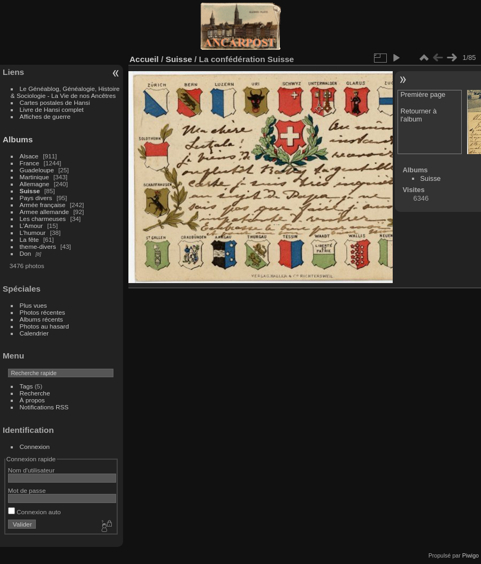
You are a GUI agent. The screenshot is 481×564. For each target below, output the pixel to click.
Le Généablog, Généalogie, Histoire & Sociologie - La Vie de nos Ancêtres (65, 92)
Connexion (35, 446)
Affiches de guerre (45, 116)
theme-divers (38, 246)
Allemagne (35, 183)
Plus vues (33, 305)
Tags (26, 386)
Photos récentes (42, 312)
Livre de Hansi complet (52, 109)
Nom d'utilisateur (31, 470)
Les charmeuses (43, 218)
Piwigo (470, 555)
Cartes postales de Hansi (55, 102)
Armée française (43, 204)
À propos (32, 400)
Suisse (30, 190)
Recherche (35, 393)
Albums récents (41, 319)
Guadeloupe (37, 169)
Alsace (29, 156)
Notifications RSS (44, 406)
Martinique (34, 176)
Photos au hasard (44, 326)
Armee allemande (44, 211)
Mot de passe (27, 490)
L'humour (33, 232)
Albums (18, 139)
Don (26, 253)
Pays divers (36, 197)
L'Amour (31, 225)
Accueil (144, 59)
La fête (29, 239)
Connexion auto (34, 511)
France (30, 162)
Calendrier (34, 333)
